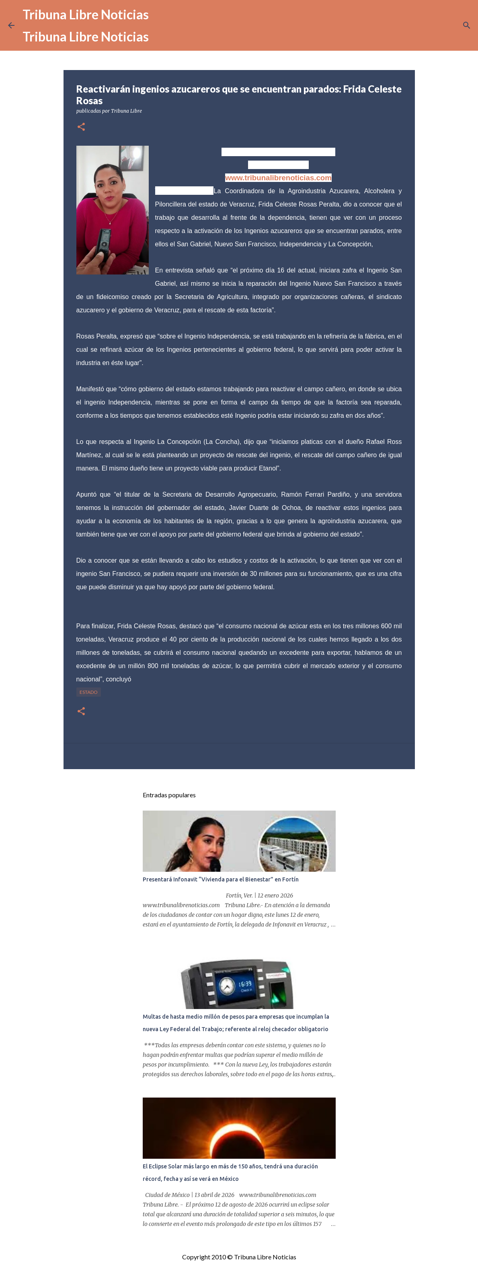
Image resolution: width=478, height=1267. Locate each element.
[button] (81, 127)
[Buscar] (467, 25)
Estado (89, 692)
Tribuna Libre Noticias (86, 14)
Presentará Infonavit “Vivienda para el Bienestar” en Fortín (221, 879)
